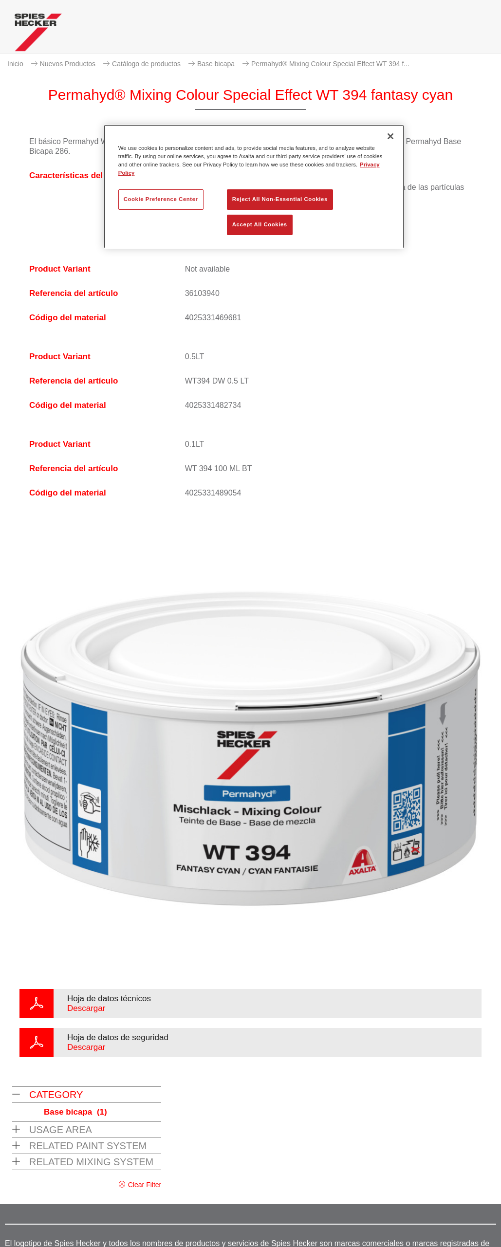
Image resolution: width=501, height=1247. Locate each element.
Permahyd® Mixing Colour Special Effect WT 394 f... (330, 64)
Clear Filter (144, 1185)
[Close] (390, 136)
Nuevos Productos (67, 64)
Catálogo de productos (146, 64)
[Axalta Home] (38, 35)
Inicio (15, 64)
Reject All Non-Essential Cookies (280, 199)
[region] (254, 187)
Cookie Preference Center (161, 199)
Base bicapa (216, 64)
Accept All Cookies (259, 224)
